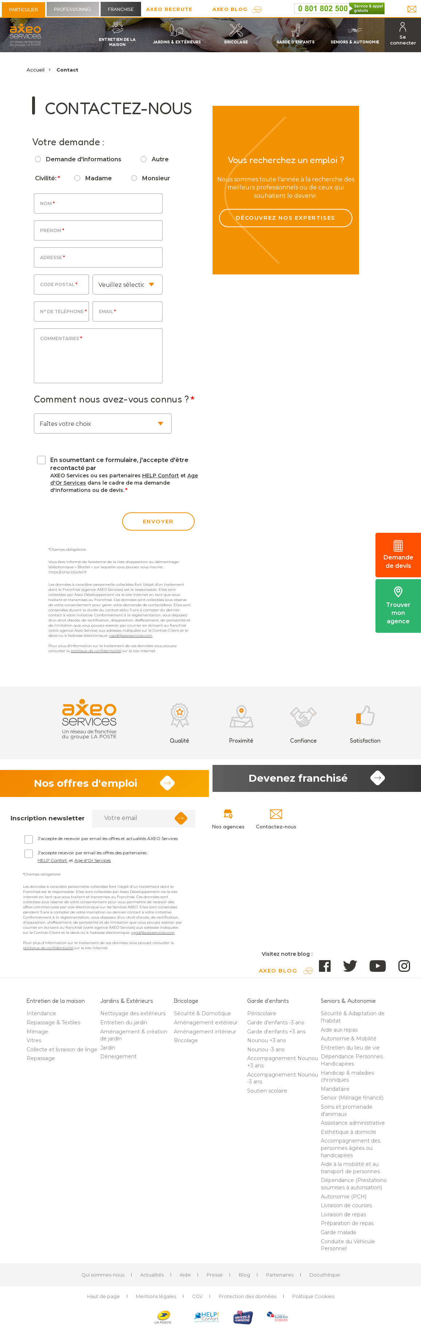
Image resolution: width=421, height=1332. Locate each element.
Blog (244, 1278)
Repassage (41, 1061)
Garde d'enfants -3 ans (275, 1026)
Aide (185, 1278)
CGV (197, 1299)
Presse (215, 1278)
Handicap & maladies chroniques (347, 1079)
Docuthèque (324, 1278)
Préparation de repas (347, 1226)
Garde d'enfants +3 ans (276, 1034)
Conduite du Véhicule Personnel (348, 1248)
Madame (98, 178)
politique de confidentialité (96, 650)
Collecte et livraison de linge (62, 1053)
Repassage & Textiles (53, 1026)
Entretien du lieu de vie (350, 1051)
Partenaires (279, 1278)
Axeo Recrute (169, 9)
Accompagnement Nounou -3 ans (282, 1081)
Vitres (34, 1043)
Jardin (107, 1051)
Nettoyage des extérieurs (132, 1016)
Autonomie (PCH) (343, 1199)
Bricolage (186, 1043)
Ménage (37, 1034)
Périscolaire (261, 1016)
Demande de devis (398, 554)
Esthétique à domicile (348, 1135)
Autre (160, 159)
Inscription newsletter (48, 821)
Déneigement (118, 1059)
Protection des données (247, 1299)
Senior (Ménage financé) (352, 1101)
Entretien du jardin (123, 1026)
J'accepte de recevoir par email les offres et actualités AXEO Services (108, 841)
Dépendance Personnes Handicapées (352, 1063)
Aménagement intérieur (205, 1034)
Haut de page (103, 1299)
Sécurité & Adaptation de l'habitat (353, 1020)
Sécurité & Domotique (202, 1016)
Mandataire (335, 1092)
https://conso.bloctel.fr (67, 572)
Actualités (152, 1278)
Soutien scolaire (267, 1094)
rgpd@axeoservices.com (130, 635)
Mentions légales (156, 1299)
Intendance (41, 1016)
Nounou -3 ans (265, 1053)
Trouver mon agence (398, 605)
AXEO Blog (230, 9)
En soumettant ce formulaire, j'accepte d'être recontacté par (119, 464)
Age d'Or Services (92, 863)
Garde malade (338, 1235)
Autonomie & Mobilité (349, 1042)
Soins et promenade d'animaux (347, 1114)
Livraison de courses (346, 1208)
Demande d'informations (83, 159)
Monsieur (156, 178)
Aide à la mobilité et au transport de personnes (350, 1171)
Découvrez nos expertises (285, 206)
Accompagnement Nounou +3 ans (282, 1065)
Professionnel (73, 9)
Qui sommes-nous (102, 1278)
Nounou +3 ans (266, 1043)
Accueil (35, 70)
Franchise (121, 9)
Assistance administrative (353, 1126)
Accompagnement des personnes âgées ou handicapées (350, 1151)
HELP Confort (160, 475)
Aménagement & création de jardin (133, 1038)
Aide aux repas (339, 1032)
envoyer (158, 521)
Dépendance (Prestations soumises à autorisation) (353, 1187)
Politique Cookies (313, 1299)
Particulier (23, 9)
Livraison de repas (343, 1217)
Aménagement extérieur (206, 1026)
